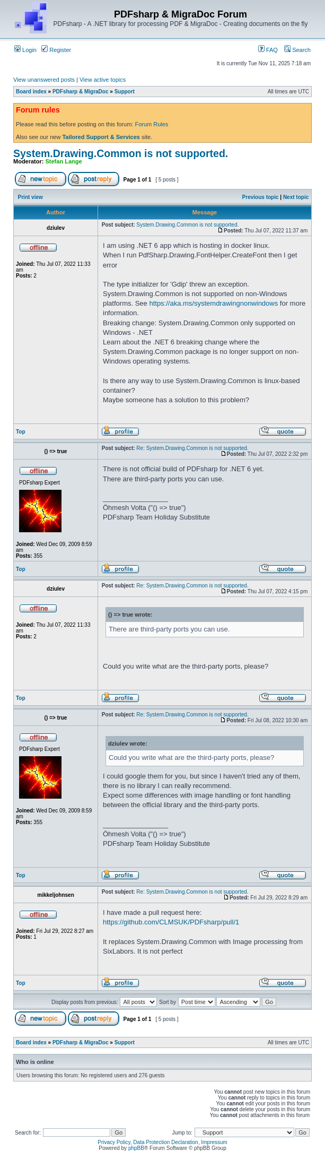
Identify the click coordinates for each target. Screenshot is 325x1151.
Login (25, 50)
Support (125, 91)
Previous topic (260, 197)
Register (56, 50)
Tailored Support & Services (101, 137)
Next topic (296, 197)
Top (20, 432)
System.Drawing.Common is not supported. (120, 153)
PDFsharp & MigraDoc (80, 91)
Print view (30, 197)
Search (297, 50)
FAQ (268, 50)
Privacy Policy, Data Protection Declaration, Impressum (162, 1142)
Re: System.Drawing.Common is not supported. (192, 448)
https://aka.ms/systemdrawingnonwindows (213, 303)
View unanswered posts (44, 79)
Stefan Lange (64, 161)
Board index (31, 91)
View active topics (103, 79)
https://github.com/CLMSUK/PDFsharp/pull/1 (171, 922)
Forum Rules (151, 124)
